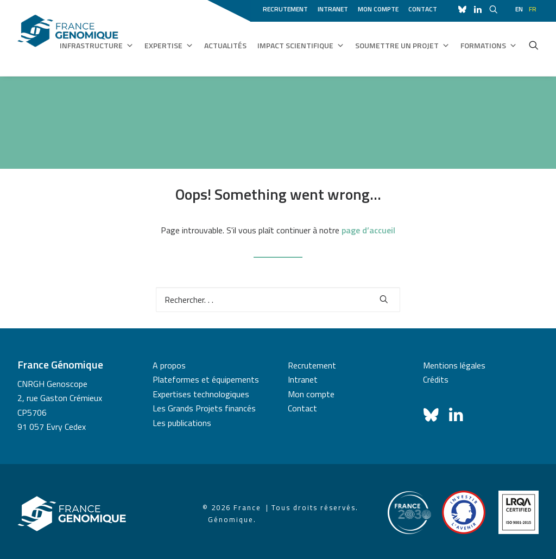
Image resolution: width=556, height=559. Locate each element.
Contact (422, 9)
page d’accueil (368, 230)
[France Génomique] (67, 38)
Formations (488, 46)
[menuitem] (287, 7)
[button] (534, 45)
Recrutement (285, 9)
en (519, 9)
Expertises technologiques (201, 394)
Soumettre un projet (402, 46)
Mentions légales (454, 365)
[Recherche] (278, 299)
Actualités (225, 45)
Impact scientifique (300, 46)
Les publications (182, 422)
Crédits (435, 379)
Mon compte (378, 9)
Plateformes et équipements (206, 379)
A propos (169, 365)
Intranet (333, 9)
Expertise (168, 46)
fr (532, 9)
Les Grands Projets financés (204, 408)
